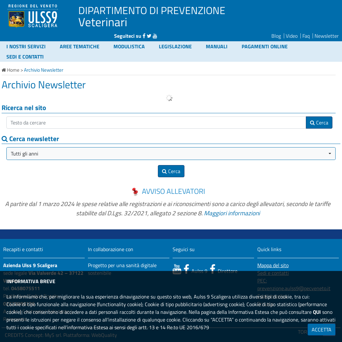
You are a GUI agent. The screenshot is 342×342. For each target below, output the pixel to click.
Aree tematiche (79, 46)
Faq (306, 35)
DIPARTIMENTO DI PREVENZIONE (151, 10)
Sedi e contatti (25, 56)
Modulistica (129, 46)
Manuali (217, 46)
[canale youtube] (177, 269)
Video (292, 35)
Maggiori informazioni (232, 213)
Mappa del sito (273, 265)
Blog (276, 35)
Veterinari (102, 22)
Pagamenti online (265, 46)
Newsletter (327, 35)
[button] (171, 153)
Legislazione (175, 46)
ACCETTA (321, 329)
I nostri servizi (26, 46)
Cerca (319, 122)
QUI (317, 312)
